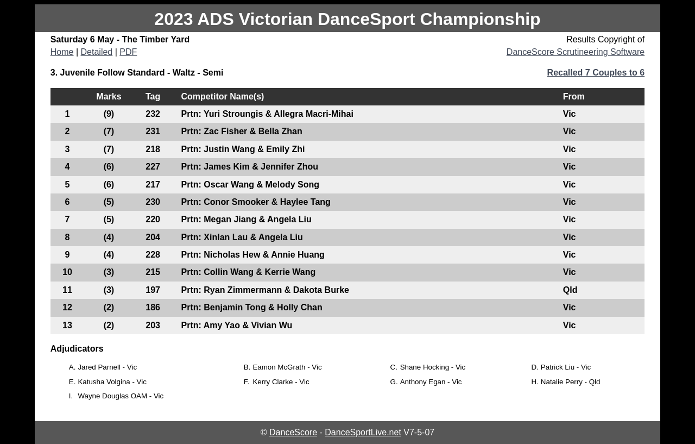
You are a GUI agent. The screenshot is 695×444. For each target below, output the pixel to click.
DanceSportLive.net (363, 432)
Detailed (97, 52)
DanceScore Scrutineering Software (576, 52)
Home (62, 52)
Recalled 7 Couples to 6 (596, 72)
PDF (128, 52)
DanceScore (293, 432)
